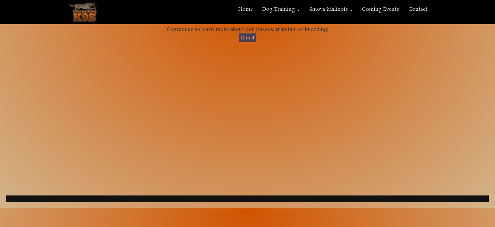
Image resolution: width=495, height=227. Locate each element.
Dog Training (281, 9)
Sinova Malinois (331, 9)
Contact (418, 9)
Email (247, 37)
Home (245, 9)
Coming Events (380, 9)
